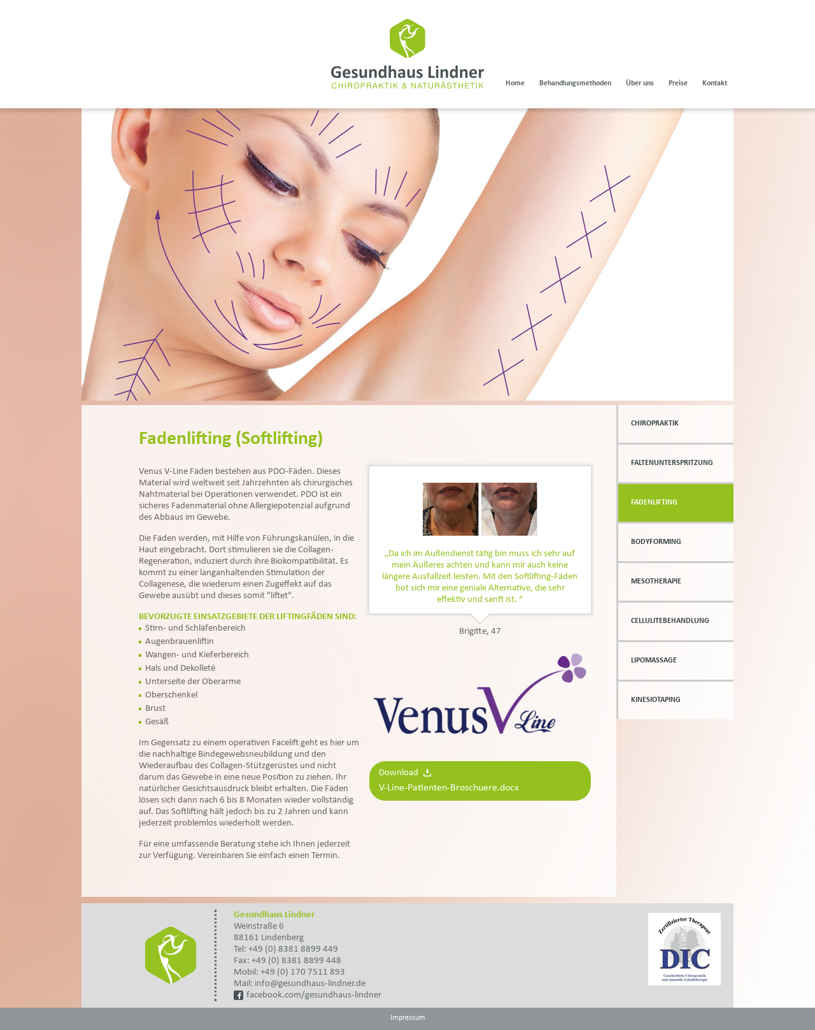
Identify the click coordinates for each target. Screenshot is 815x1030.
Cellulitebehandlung (670, 621)
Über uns (640, 83)
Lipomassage (654, 660)
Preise (678, 83)
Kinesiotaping (656, 700)
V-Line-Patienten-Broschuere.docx (449, 788)
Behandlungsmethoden (575, 83)
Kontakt (714, 83)
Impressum (407, 1018)
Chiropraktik (655, 423)
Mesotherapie (656, 581)
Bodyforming (656, 542)
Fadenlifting (654, 502)
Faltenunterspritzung (672, 463)
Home (515, 83)
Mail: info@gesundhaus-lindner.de (299, 984)
